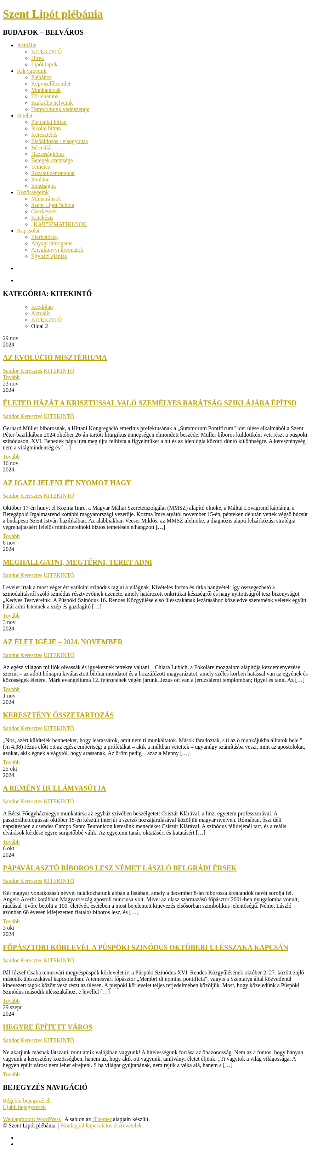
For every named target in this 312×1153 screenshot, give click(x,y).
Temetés (40, 167)
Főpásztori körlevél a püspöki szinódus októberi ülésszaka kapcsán (145, 947)
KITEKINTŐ (46, 52)
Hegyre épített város (47, 1027)
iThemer (102, 1119)
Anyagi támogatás (51, 243)
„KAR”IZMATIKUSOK (59, 224)
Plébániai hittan (49, 122)
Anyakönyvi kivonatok (57, 250)
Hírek (37, 58)
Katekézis (42, 218)
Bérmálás (41, 147)
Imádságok (43, 186)
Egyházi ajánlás (49, 256)
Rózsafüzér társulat (53, 173)
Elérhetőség (44, 237)
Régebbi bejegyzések (27, 1101)
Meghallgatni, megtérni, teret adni (77, 562)
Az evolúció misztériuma (55, 357)
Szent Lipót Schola (52, 205)
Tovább (11, 377)
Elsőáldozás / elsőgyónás (59, 141)
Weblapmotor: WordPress (32, 1119)
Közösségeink (33, 192)
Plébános (41, 77)
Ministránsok (46, 199)
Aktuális (26, 45)
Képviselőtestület (50, 84)
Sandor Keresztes (22, 371)
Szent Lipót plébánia (53, 13)
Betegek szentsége (52, 160)
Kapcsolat (28, 231)
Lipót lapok (44, 64)
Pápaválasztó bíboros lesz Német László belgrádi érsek (120, 868)
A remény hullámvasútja (54, 788)
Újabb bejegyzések (24, 1107)
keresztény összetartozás (58, 715)
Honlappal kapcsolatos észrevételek (101, 1125)
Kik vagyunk (31, 71)
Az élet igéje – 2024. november (63, 642)
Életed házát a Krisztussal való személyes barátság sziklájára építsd (150, 403)
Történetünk (45, 96)
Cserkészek (44, 211)
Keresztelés (44, 135)
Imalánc (40, 179)
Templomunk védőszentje (60, 109)
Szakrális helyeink (52, 103)
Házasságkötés (47, 154)
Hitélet (25, 116)
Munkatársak (46, 90)
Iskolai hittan (46, 128)
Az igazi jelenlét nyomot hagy (67, 483)
